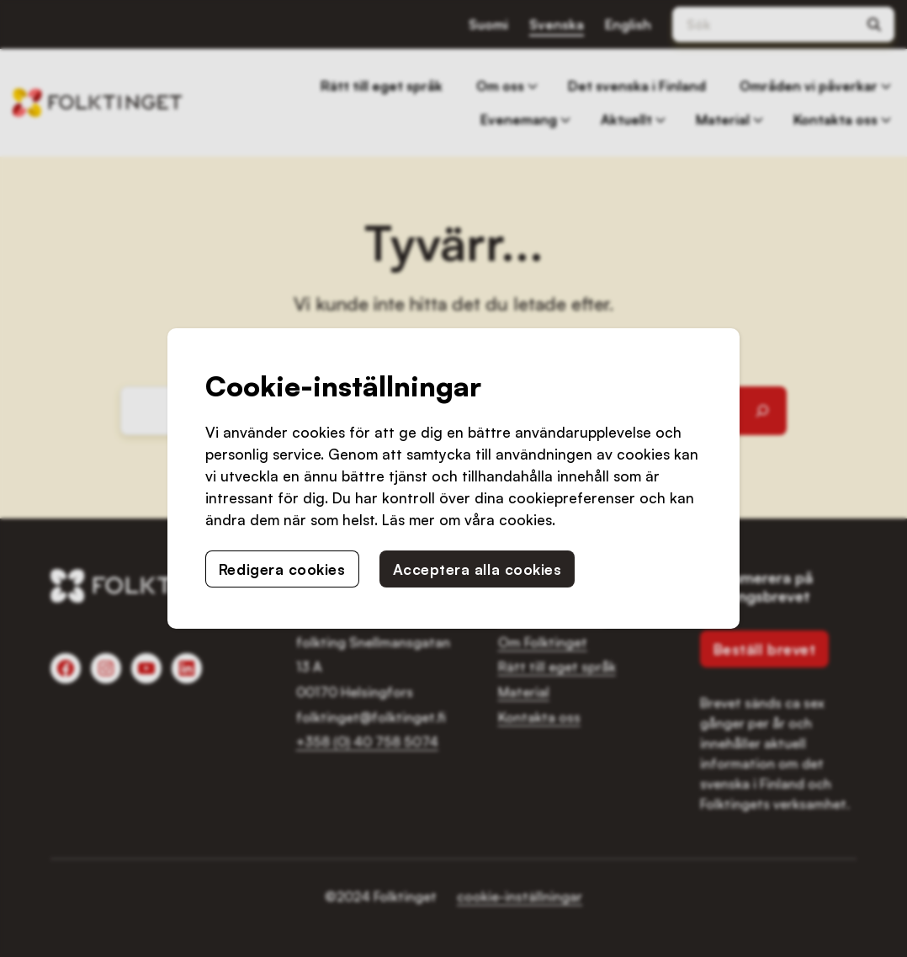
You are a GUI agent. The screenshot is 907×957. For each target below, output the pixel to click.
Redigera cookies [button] (282, 569)
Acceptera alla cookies (477, 569)
